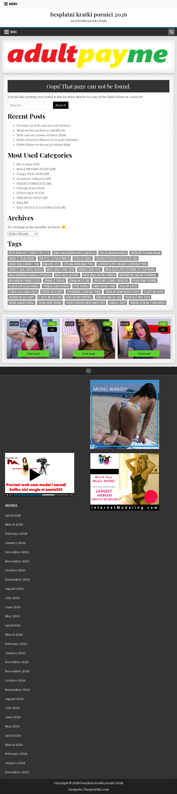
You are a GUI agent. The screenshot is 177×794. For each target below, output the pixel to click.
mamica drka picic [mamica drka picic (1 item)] (89, 269)
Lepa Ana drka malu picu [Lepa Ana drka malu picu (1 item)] (79, 264)
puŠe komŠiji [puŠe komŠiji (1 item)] (81, 286)
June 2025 (13, 607)
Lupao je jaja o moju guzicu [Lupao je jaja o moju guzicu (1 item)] (26, 269)
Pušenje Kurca (27, 188)
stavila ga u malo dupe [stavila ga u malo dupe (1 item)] (23, 291)
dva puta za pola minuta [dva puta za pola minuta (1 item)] (54, 258)
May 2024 (12, 726)
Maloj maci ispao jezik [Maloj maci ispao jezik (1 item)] (60, 269)
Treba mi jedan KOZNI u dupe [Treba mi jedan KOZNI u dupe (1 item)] (122, 291)
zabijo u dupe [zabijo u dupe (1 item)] (117, 303)
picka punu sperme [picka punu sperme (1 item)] (144, 280)
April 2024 (13, 735)
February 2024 (16, 754)
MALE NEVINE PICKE (33, 169)
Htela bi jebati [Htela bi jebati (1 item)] (82, 258)
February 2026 (16, 533)
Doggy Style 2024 (30, 174)
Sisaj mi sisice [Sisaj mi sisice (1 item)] (128, 286)
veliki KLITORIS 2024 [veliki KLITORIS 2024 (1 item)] (137, 297)
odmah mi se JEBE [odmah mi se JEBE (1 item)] (79, 280)
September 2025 (17, 579)
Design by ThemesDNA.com (88, 789)
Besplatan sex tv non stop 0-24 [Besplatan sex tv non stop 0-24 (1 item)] (29, 253)
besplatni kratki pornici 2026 (88, 14)
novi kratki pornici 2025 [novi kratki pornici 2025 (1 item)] (24, 280)
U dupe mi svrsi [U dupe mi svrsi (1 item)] (153, 291)
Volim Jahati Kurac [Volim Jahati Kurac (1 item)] (50, 303)
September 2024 (17, 689)
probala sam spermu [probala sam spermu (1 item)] (56, 286)
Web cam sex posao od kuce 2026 (41, 135)
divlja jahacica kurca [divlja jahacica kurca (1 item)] (113, 253)
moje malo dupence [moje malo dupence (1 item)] (67, 275)
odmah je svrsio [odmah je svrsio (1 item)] (54, 280)
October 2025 (15, 570)
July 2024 (12, 708)
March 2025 (14, 634)
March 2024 (14, 745)
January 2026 (15, 543)
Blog (20, 202)
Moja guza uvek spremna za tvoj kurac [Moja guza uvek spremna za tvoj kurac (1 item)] (130, 269)
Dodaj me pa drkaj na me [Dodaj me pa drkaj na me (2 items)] (145, 253)
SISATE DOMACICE (31, 183)
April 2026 (13, 515)
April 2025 (13, 625)
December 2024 (17, 662)
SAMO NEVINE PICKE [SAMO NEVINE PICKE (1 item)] (104, 286)
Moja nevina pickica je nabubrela (41, 130)
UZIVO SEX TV (27, 193)
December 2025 (17, 552)
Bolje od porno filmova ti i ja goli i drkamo (47, 140)
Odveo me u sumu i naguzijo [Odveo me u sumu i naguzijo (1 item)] (111, 280)
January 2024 (15, 763)
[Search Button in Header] (171, 32)
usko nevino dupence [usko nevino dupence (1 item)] (79, 297)
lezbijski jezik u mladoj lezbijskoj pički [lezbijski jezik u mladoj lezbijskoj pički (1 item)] (122, 264)
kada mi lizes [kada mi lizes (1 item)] (51, 264)
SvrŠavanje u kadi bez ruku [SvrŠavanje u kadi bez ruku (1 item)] (84, 291)
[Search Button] (88, 371)
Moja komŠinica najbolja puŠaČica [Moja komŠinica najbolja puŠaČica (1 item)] (30, 275)
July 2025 (12, 598)
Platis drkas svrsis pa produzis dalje (44, 144)
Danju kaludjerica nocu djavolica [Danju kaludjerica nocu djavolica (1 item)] (74, 253)
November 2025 (17, 561)
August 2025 (14, 588)
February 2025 (16, 644)
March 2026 (14, 524)
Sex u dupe (25, 164)
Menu (13, 4)
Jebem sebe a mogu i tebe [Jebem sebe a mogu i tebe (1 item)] (24, 264)
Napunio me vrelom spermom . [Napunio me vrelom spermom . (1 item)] (138, 275)
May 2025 (12, 616)
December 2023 (17, 772)
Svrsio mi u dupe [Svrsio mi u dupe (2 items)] (52, 291)
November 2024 (17, 671)
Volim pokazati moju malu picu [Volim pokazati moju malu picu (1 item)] (85, 303)
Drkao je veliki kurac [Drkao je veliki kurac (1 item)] (22, 258)
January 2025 (15, 653)
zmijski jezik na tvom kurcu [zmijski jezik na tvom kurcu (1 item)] (147, 303)
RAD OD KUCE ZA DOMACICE (39, 207)
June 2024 (13, 717)
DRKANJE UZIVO (30, 198)
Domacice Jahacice (31, 178)
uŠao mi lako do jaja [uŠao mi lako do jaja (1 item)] (108, 297)
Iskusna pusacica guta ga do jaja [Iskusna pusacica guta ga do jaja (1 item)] (116, 258)
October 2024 (15, 680)
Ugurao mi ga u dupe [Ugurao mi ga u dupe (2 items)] (21, 297)
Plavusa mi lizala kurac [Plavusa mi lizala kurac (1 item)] (24, 286)
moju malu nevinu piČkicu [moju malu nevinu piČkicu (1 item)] (99, 275)
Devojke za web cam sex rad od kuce (44, 125)
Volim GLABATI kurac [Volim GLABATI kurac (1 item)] (21, 303)
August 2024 (14, 699)
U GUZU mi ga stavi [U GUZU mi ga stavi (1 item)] (50, 297)
